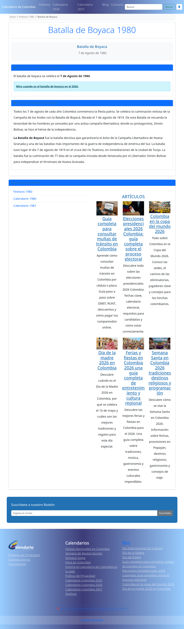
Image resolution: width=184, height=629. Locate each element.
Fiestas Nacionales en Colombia (87, 549)
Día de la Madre (133, 553)
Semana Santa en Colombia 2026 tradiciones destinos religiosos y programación (160, 373)
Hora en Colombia (78, 562)
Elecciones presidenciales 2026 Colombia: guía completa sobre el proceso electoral (133, 239)
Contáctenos (17, 564)
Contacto (117, 5)
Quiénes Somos (19, 559)
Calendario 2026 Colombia (92, 620)
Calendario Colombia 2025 (83, 580)
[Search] (143, 7)
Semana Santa (75, 558)
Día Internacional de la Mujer (142, 548)
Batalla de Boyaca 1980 (92, 29)
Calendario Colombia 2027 (83, 589)
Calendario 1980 (24, 199)
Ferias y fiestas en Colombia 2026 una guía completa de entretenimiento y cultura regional (133, 378)
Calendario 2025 (85, 7)
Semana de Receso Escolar (84, 553)
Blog (105, 5)
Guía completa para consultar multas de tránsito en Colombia (107, 234)
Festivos (44, 5)
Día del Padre (131, 557)
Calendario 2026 (60, 7)
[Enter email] (84, 513)
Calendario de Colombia (18, 7)
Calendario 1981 (24, 206)
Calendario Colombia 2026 (83, 585)
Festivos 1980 (22, 192)
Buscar (169, 7)
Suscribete (165, 513)
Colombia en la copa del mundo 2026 (160, 223)
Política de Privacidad (80, 576)
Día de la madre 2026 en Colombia (106, 360)
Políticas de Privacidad (24, 555)
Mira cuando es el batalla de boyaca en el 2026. (47, 86)
